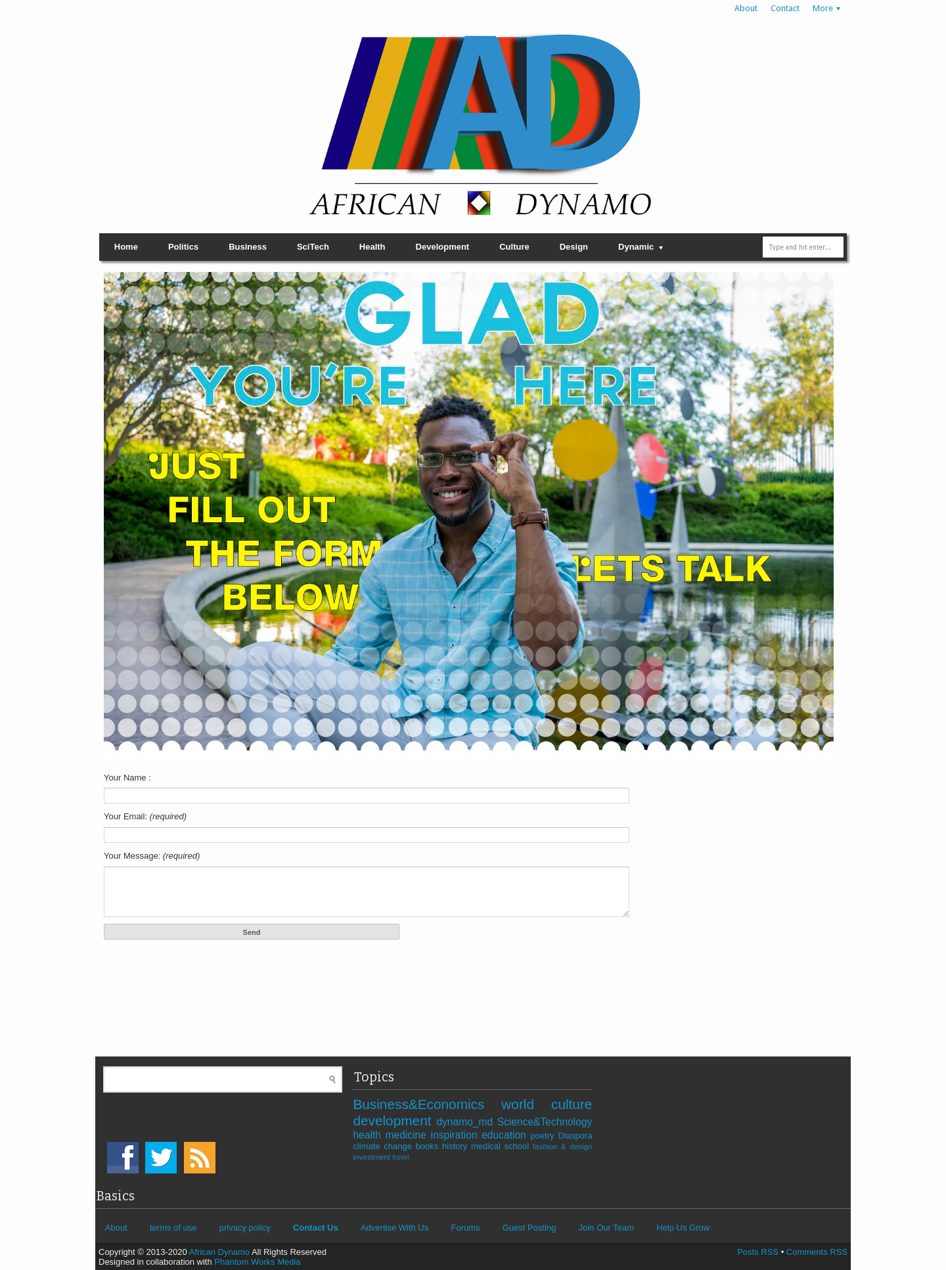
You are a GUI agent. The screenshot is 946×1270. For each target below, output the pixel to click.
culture (571, 1104)
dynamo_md (466, 1121)
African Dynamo (220, 1252)
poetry (544, 1136)
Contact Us (315, 1228)
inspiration (456, 1135)
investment (372, 1156)
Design (574, 247)
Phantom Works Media (257, 1262)
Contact (785, 8)
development (394, 1120)
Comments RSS (816, 1252)
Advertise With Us (394, 1228)
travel (400, 1157)
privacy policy (245, 1228)
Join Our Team (606, 1228)
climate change (384, 1146)
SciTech (313, 247)
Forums (465, 1228)
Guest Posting (529, 1228)
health (369, 1135)
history (456, 1146)
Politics (183, 247)
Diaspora (575, 1136)
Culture (514, 247)
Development (443, 247)
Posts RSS (757, 1252)
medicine (407, 1135)
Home (126, 247)
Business (248, 247)
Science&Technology (545, 1121)
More (823, 8)
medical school (502, 1146)
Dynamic (636, 247)
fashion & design (563, 1146)
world (526, 1104)
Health (372, 247)
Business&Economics (427, 1104)
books (429, 1146)
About (745, 8)
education (506, 1135)
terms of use (173, 1228)
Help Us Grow (683, 1228)
